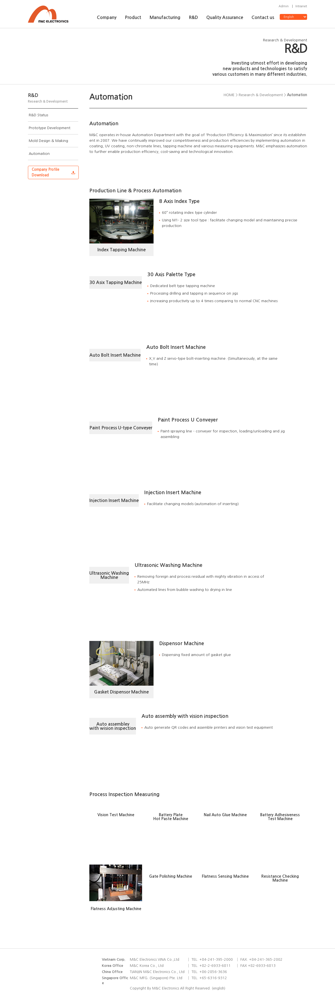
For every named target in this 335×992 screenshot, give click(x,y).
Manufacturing (165, 17)
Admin (284, 6)
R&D (193, 17)
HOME (229, 95)
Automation (39, 153)
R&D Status (38, 115)
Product (133, 17)
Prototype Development (49, 128)
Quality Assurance (224, 17)
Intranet (301, 6)
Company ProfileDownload (45, 172)
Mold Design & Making (48, 141)
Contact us (263, 17)
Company (106, 17)
